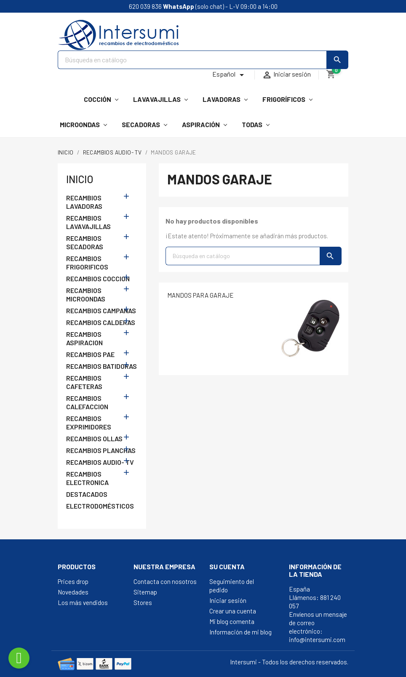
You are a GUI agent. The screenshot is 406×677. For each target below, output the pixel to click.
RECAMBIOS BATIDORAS (101, 366)
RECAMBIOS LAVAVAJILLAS (88, 222)
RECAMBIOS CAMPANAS (101, 311)
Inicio (79, 179)
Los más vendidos (83, 602)
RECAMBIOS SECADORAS (84, 242)
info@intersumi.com (317, 639)
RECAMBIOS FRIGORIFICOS (87, 262)
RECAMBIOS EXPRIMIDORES (88, 422)
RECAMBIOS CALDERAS (100, 322)
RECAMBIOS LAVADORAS (84, 202)
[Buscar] (192, 60)
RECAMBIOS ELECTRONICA (87, 478)
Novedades (73, 592)
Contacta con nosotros (165, 581)
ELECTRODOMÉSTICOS (100, 506)
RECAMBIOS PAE (90, 354)
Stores (143, 602)
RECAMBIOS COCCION (98, 279)
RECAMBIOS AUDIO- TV (100, 462)
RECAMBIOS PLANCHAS (101, 450)
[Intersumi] (63, 95)
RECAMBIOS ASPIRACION (84, 338)
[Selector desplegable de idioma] (229, 75)
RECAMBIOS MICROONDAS (85, 294)
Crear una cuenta (232, 611)
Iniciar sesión (227, 600)
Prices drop (73, 581)
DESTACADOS (86, 494)
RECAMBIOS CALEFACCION (87, 402)
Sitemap (145, 592)
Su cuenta (227, 566)
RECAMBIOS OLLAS (94, 438)
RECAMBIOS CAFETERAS (84, 382)
